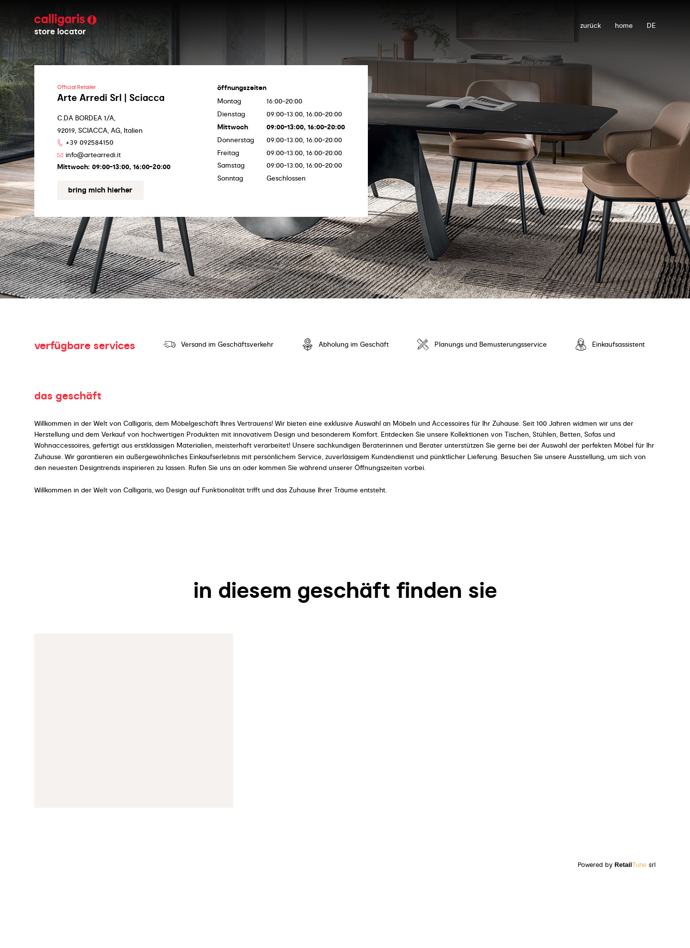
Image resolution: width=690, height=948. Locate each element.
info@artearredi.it (93, 155)
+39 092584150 (89, 142)
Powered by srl (617, 864)
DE (651, 25)
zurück (590, 25)
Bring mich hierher (100, 190)
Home (624, 25)
